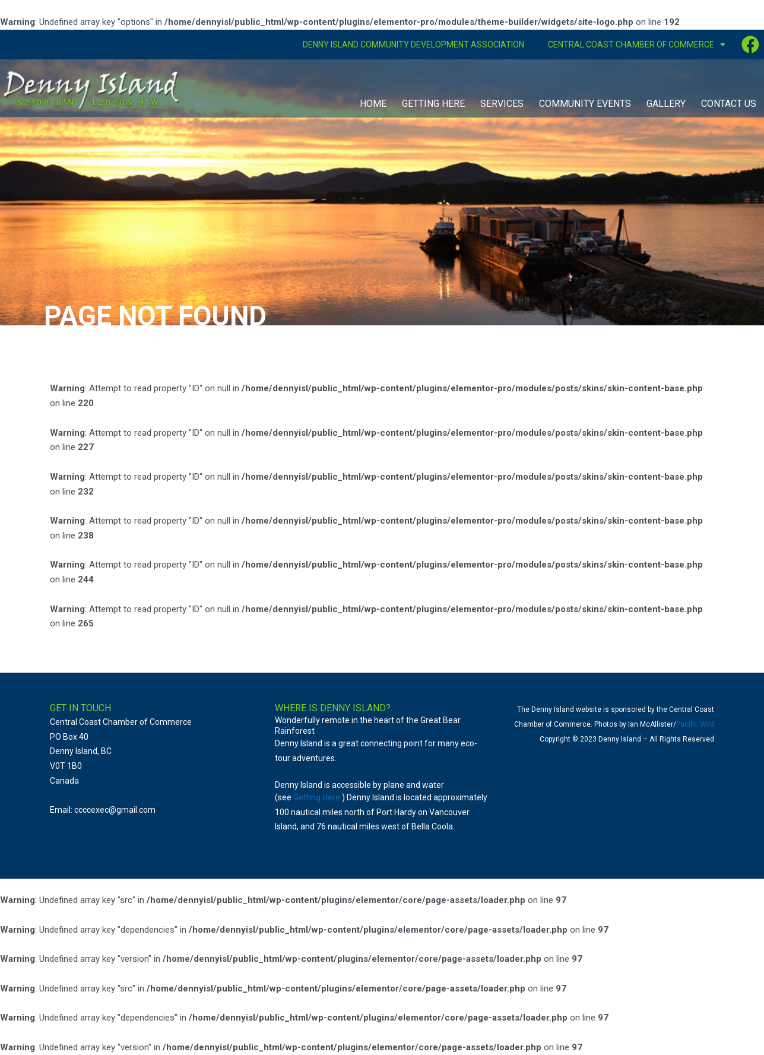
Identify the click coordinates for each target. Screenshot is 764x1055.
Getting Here (433, 103)
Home (373, 103)
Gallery (666, 103)
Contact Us (728, 103)
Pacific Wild (695, 724)
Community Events (585, 103)
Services (502, 103)
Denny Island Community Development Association (413, 44)
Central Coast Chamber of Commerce (636, 44)
